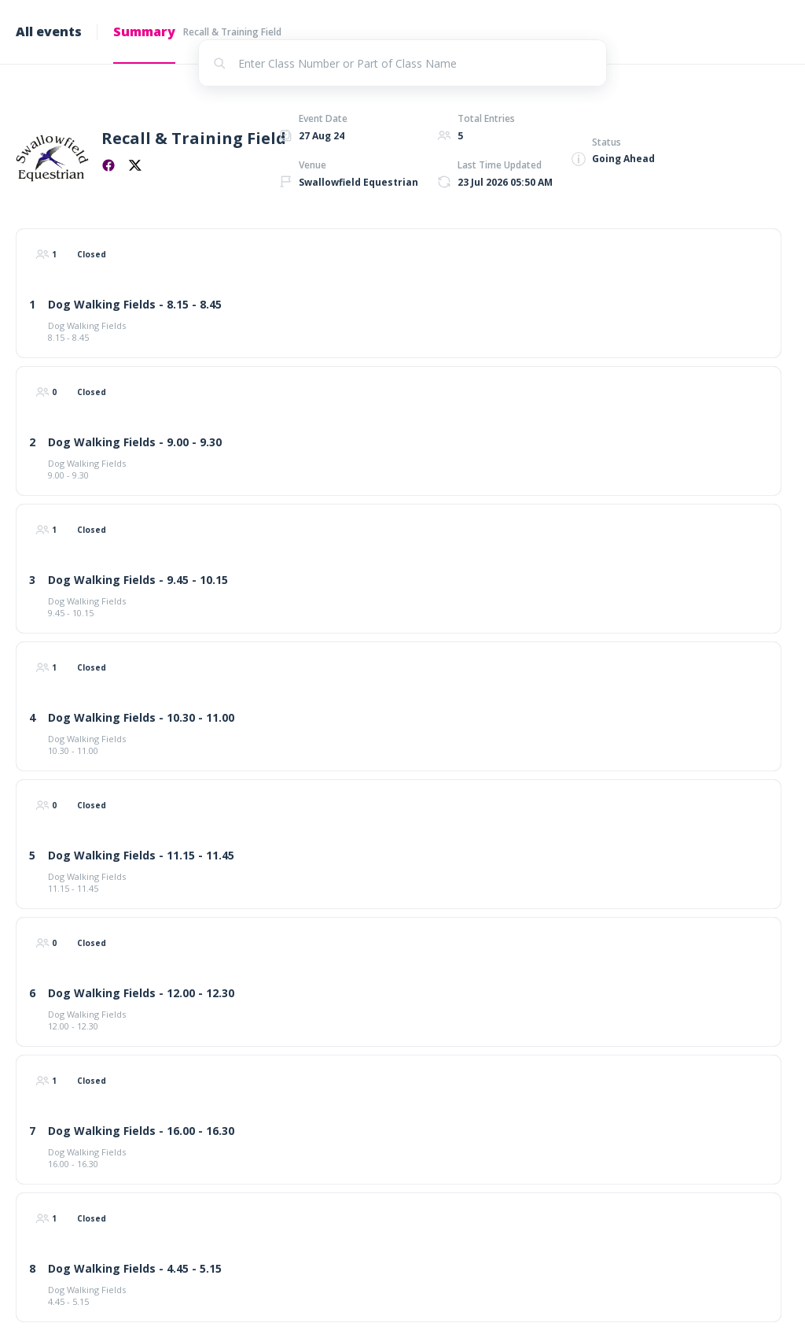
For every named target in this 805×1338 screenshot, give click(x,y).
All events (49, 31)
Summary (144, 31)
